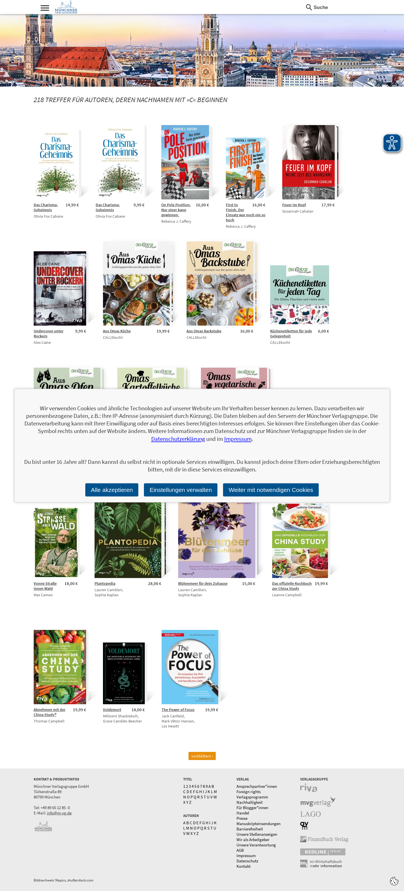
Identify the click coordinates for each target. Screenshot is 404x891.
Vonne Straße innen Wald (45, 586)
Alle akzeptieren (112, 490)
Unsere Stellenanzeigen (257, 834)
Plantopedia (105, 583)
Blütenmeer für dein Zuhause (203, 583)
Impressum (246, 855)
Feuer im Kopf (294, 204)
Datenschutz (247, 861)
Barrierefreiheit (250, 829)
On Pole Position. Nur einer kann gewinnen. (176, 209)
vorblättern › (202, 756)
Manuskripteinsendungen (259, 823)
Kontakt (244, 866)
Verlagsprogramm (252, 797)
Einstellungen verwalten (181, 490)
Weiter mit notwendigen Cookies (271, 490)
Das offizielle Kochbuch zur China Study (292, 586)
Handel (243, 813)
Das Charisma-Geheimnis (46, 207)
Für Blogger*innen (252, 807)
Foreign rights (249, 791)
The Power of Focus (178, 709)
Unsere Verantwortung (256, 845)
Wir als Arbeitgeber (253, 839)
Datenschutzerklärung (178, 439)
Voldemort (112, 709)
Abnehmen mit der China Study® (49, 712)
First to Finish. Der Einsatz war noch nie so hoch (245, 212)
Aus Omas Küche (117, 330)
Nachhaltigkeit (250, 802)
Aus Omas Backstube (204, 330)
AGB (240, 850)
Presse (242, 818)
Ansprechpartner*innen (257, 786)
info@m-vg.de (59, 813)
